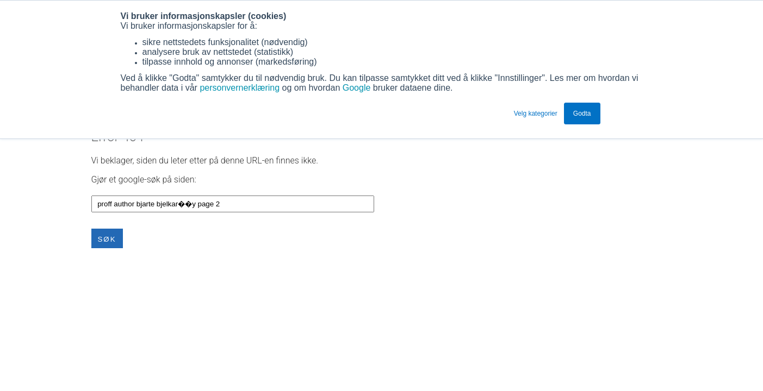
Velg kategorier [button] (535, 113)
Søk (107, 239)
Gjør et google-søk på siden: (143, 179)
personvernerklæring (240, 87)
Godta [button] (582, 113)
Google (358, 87)
